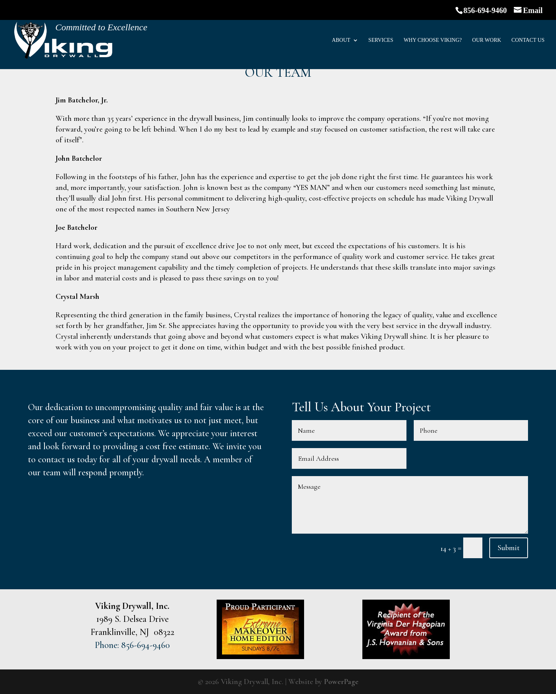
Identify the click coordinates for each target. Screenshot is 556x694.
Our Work (486, 40)
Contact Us (528, 40)
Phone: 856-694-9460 (132, 645)
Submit (509, 547)
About (341, 40)
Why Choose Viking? (433, 40)
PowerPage (341, 681)
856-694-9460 (485, 10)
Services (380, 40)
